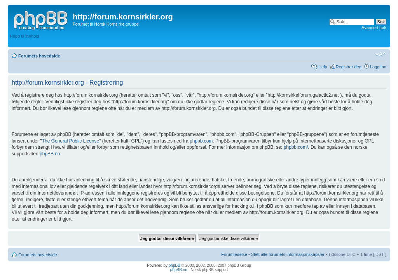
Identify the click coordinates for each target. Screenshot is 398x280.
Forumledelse (234, 254)
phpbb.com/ (296, 147)
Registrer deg (348, 66)
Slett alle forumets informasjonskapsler (288, 254)
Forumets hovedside (39, 56)
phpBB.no (50, 154)
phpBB (174, 265)
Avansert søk (373, 27)
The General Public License (70, 141)
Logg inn (378, 66)
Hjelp (322, 66)
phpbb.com (201, 141)
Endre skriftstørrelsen (380, 54)
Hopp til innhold (24, 36)
